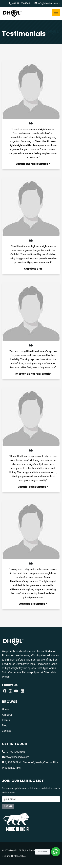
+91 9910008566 (21, 3)
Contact (6, 730)
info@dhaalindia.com (49, 3)
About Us (7, 714)
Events (6, 720)
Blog (4, 725)
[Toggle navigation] (56, 12)
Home (5, 709)
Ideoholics (20, 856)
